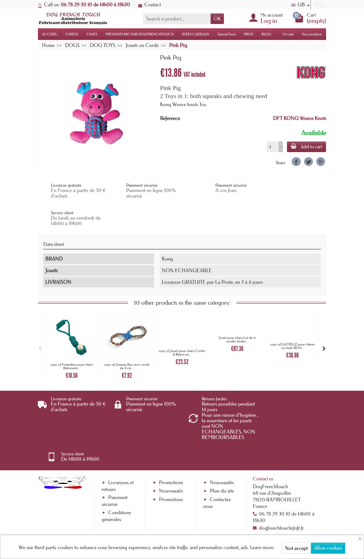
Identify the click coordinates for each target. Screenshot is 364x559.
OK (217, 19)
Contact (149, 5)
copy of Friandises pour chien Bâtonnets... (71, 339)
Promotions (171, 433)
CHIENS (71, 34)
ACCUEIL (49, 34)
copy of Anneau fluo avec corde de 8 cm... (127, 339)
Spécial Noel (227, 34)
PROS (248, 34)
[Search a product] (177, 18)
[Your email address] (167, 518)
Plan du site (222, 442)
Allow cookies (328, 548)
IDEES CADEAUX (195, 34)
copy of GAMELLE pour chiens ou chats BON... (292, 319)
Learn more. (262, 547)
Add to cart (306, 147)
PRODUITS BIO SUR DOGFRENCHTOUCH (140, 34)
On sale (288, 34)
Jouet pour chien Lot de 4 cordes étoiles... (237, 312)
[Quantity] (272, 147)
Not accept (296, 548)
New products (312, 34)
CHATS (91, 34)
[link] (296, 161)
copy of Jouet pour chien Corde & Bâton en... (182, 325)
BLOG (266, 34)
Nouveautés (171, 442)
